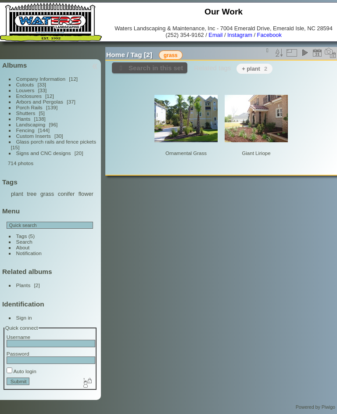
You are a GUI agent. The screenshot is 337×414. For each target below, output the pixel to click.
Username (18, 337)
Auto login (21, 371)
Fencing (25, 130)
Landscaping (31, 124)
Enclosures (29, 96)
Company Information (40, 79)
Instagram (239, 35)
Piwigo (328, 407)
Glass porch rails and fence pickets (56, 141)
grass (47, 194)
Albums (14, 65)
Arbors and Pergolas (39, 101)
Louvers (25, 90)
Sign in (24, 317)
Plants (23, 119)
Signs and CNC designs (43, 153)
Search (24, 242)
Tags (21, 236)
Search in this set (156, 68)
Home (115, 54)
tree (31, 194)
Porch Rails (29, 107)
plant (17, 194)
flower (86, 194)
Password (18, 353)
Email (215, 35)
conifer (66, 194)
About (23, 247)
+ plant (254, 68)
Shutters (26, 113)
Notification (29, 253)
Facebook (269, 35)
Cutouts (25, 84)
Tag (136, 54)
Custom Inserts (33, 136)
